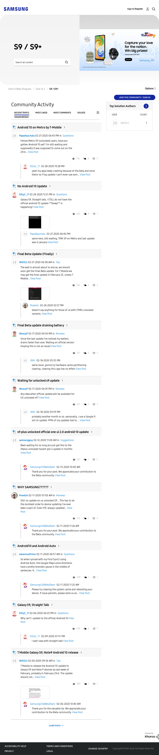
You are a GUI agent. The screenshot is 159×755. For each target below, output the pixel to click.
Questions (68, 135)
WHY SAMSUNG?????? (32, 487)
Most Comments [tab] (62, 112)
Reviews (60, 333)
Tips (58, 262)
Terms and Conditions (59, 746)
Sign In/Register (135, 9)
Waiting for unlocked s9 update (38, 380)
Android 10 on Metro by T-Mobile (39, 127)
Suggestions (67, 440)
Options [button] (149, 88)
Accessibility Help (15, 746)
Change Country (98, 748)
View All (129, 106)
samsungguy (26, 440)
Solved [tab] (81, 112)
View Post (33, 151)
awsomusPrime (27, 554)
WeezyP (23, 333)
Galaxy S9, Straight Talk (33, 605)
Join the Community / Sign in (134, 97)
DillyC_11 (35, 166)
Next (152, 50)
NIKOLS (23, 262)
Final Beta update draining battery (40, 325)
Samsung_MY (146, 60)
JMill (32, 360)
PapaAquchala (27, 135)
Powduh (34, 305)
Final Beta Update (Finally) (35, 254)
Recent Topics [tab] (21, 112)
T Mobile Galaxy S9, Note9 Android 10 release (47, 652)
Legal (49, 751)
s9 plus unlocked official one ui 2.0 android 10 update (53, 432)
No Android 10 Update (32, 186)
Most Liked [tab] (41, 112)
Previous (84, 50)
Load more (55, 725)
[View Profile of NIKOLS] (125, 122)
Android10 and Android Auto (36, 546)
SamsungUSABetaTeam (42, 467)
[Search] (42, 62)
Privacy (9, 751)
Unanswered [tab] (21, 117)
